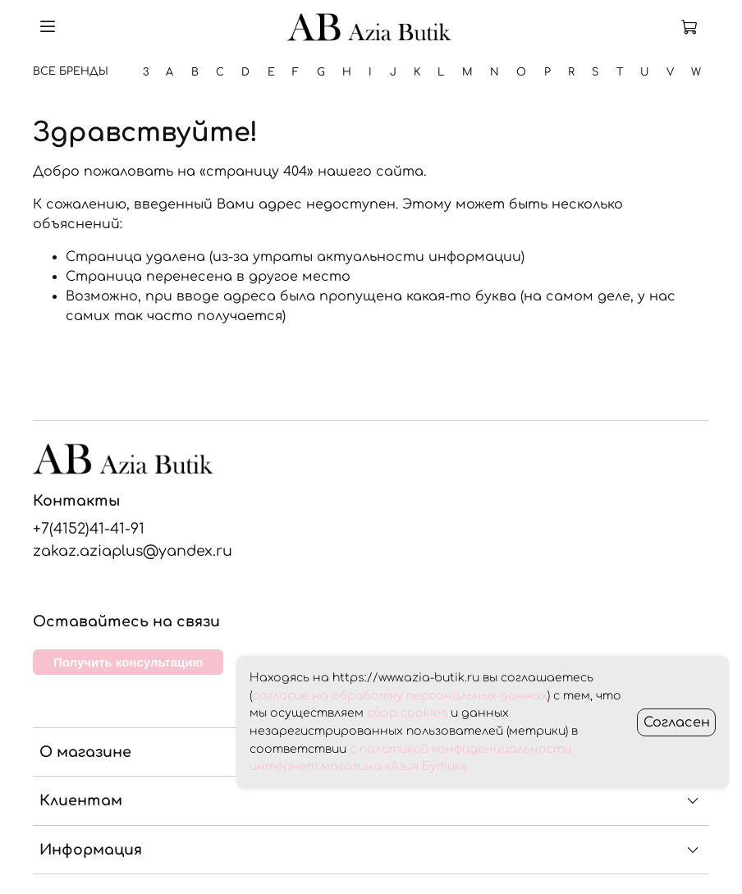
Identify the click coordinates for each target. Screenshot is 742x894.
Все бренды (70, 71)
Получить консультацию (128, 662)
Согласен (677, 722)
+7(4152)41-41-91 (88, 528)
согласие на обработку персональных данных (399, 696)
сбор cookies (407, 713)
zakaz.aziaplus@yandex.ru (132, 551)
